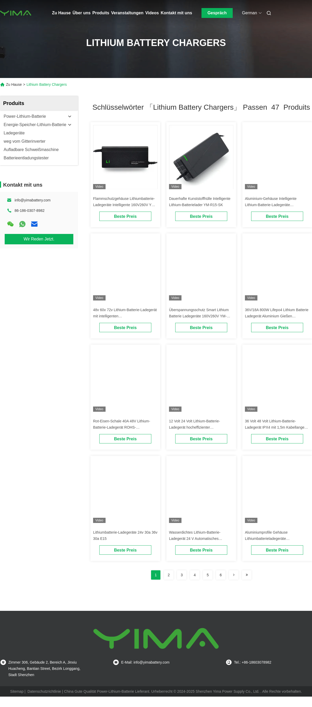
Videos (152, 13)
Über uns (81, 13)
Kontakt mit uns (176, 13)
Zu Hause (61, 13)
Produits (100, 13)
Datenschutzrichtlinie (44, 691)
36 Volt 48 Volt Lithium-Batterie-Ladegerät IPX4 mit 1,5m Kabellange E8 (274, 427)
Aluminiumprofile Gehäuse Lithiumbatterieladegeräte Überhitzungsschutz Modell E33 (270, 538)
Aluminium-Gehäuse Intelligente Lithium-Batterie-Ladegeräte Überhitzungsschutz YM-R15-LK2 (272, 205)
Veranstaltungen (127, 13)
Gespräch (217, 13)
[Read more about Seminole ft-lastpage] (246, 575)
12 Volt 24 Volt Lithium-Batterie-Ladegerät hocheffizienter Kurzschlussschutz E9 (194, 427)
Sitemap (16, 691)
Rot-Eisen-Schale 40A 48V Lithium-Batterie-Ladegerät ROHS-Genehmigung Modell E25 (121, 427)
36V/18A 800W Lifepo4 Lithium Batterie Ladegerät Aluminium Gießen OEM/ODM (276, 316)
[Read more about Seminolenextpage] (233, 575)
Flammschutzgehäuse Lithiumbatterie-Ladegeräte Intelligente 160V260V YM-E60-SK (124, 205)
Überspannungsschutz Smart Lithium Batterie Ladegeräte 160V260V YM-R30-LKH (199, 316)
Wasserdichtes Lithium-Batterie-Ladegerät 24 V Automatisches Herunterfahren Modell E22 (194, 538)
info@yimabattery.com (32, 200)
